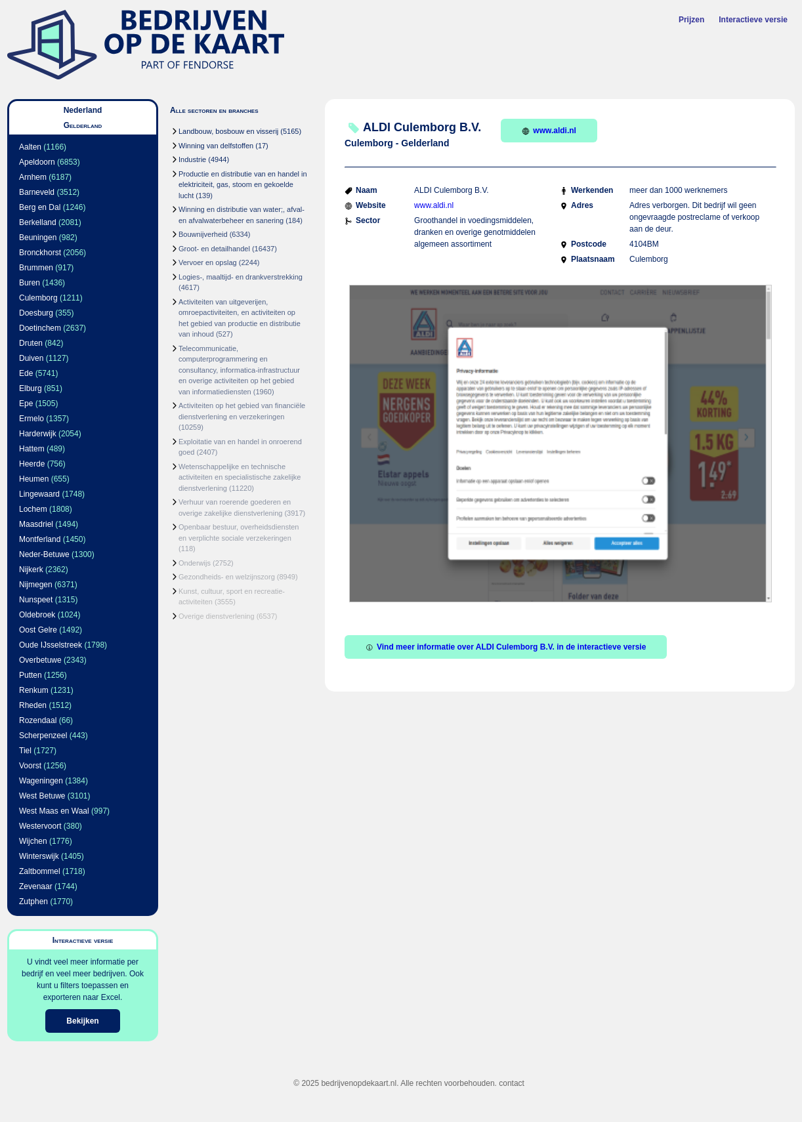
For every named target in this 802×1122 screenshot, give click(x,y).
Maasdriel (36, 524)
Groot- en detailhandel (214, 249)
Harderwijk (37, 433)
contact (511, 1083)
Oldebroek (37, 614)
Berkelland (37, 222)
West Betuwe (42, 795)
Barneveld (36, 192)
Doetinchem (40, 328)
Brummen (36, 267)
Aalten (30, 147)
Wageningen (41, 780)
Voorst (30, 765)
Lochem (33, 509)
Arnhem (33, 177)
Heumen (34, 479)
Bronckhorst (40, 252)
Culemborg (38, 297)
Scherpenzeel (43, 735)
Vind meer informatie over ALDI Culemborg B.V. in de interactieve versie (506, 647)
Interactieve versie (753, 19)
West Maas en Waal (54, 811)
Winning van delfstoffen (216, 146)
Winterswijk (39, 856)
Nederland (83, 110)
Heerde (32, 463)
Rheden (33, 705)
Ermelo (31, 418)
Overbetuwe (40, 660)
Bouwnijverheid (203, 234)
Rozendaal (37, 720)
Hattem (32, 448)
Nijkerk (31, 569)
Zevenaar (36, 886)
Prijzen (691, 19)
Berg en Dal (39, 207)
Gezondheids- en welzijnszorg (227, 577)
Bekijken (82, 1021)
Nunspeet (36, 599)
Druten (31, 343)
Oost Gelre (38, 629)
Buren (29, 282)
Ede (26, 373)
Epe (26, 403)
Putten (30, 675)
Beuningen (37, 237)
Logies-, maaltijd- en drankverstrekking (241, 277)
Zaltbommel (39, 871)
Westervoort (40, 826)
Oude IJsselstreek (50, 645)
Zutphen (33, 901)
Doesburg (36, 313)
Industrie (192, 159)
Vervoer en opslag (208, 262)
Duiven (31, 358)
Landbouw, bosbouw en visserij (228, 131)
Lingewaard (39, 494)
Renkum (34, 690)
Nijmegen (36, 584)
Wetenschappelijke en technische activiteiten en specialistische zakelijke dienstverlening (240, 477)
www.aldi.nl (549, 130)
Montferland (39, 539)
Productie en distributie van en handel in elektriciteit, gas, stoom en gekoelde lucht (243, 184)
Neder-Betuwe (44, 554)
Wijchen (33, 841)
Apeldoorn (37, 162)
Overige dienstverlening (217, 616)
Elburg (30, 388)
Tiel (25, 750)
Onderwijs (195, 563)
